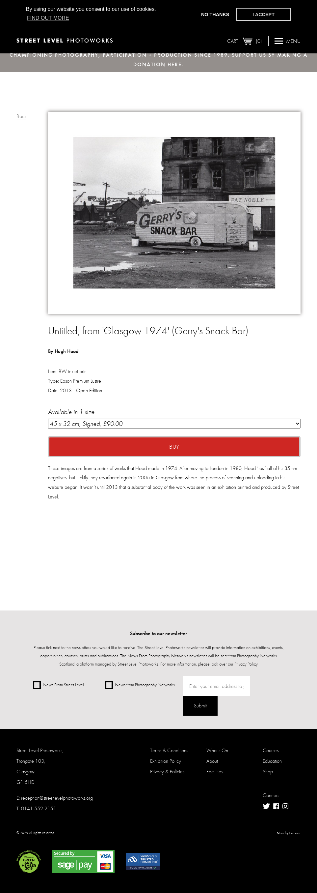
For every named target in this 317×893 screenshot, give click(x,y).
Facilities (214, 771)
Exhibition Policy (165, 761)
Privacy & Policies (167, 771)
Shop (268, 771)
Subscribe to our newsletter (158, 633)
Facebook (276, 806)
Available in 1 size (174, 418)
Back (21, 116)
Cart (244, 41)
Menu (288, 40)
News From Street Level (58, 685)
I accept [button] (263, 14)
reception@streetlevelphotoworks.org (57, 797)
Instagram (285, 806)
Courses (270, 750)
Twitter (266, 806)
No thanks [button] (215, 14)
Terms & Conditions (169, 750)
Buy (174, 446)
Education (272, 761)
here (175, 64)
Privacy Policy (246, 664)
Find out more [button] (48, 18)
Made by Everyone (289, 833)
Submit (200, 705)
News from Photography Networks (140, 685)
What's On (217, 750)
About (212, 761)
